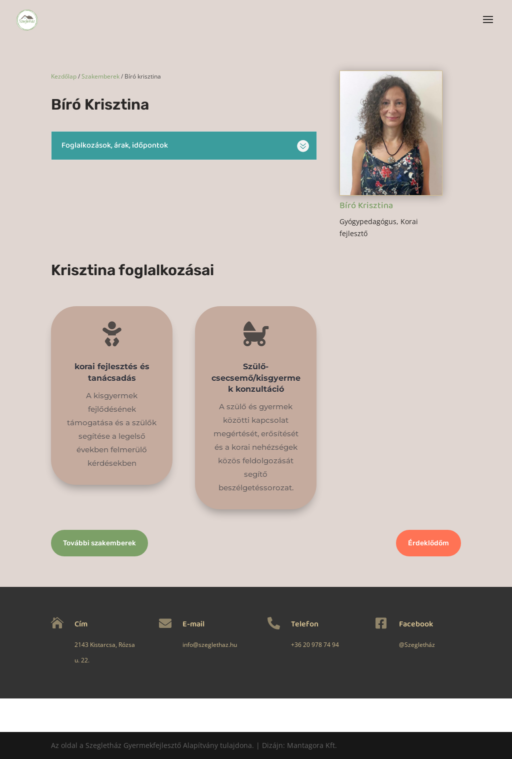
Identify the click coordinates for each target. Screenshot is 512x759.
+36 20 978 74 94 (290, 644)
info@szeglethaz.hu (197, 644)
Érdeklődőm (428, 543)
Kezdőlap (63, 76)
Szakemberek (101, 76)
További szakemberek (99, 543)
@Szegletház (377, 644)
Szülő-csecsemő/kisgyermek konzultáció (256, 381)
